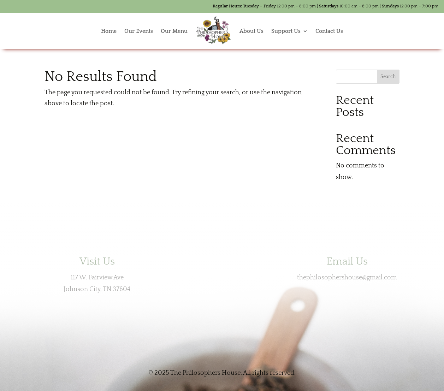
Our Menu (174, 31)
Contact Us (329, 31)
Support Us (286, 31)
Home (109, 31)
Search (388, 76)
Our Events (138, 31)
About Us (251, 31)
